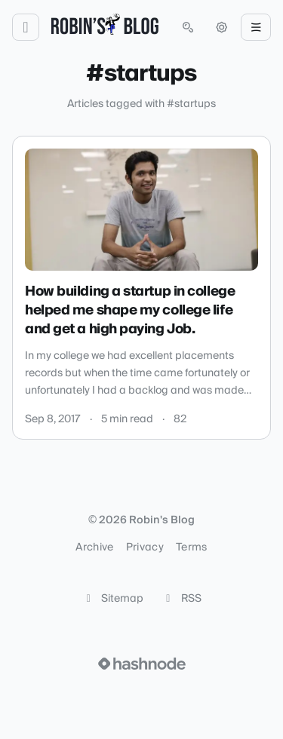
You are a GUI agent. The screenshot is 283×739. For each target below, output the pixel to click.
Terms (192, 547)
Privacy (145, 547)
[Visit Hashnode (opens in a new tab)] (141, 664)
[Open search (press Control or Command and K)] (187, 27)
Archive (94, 547)
